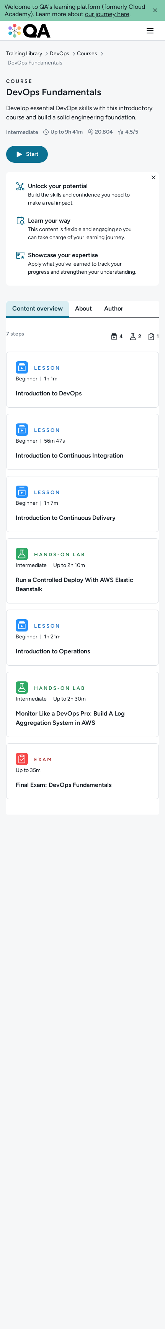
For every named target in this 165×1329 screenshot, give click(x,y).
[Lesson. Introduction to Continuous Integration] (82, 442)
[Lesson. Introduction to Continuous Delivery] (82, 504)
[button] (155, 10)
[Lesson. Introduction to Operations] (82, 638)
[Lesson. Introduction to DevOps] (82, 380)
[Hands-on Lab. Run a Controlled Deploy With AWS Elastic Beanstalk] (82, 570)
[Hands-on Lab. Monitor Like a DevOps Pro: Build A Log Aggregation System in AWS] (82, 704)
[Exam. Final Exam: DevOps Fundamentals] (82, 771)
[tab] (37, 308)
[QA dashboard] (29, 30)
